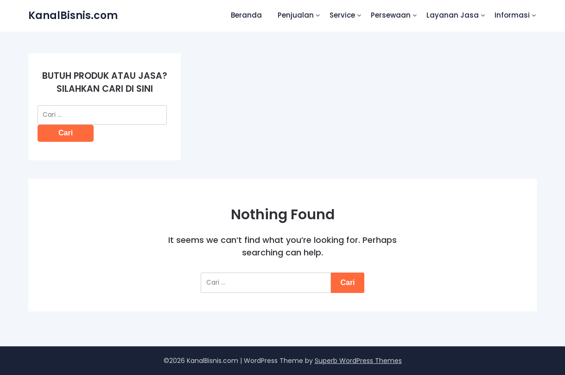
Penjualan (296, 15)
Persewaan (391, 15)
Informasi (512, 15)
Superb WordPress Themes (358, 360)
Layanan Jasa (452, 15)
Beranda (246, 15)
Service (342, 15)
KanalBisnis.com (73, 15)
